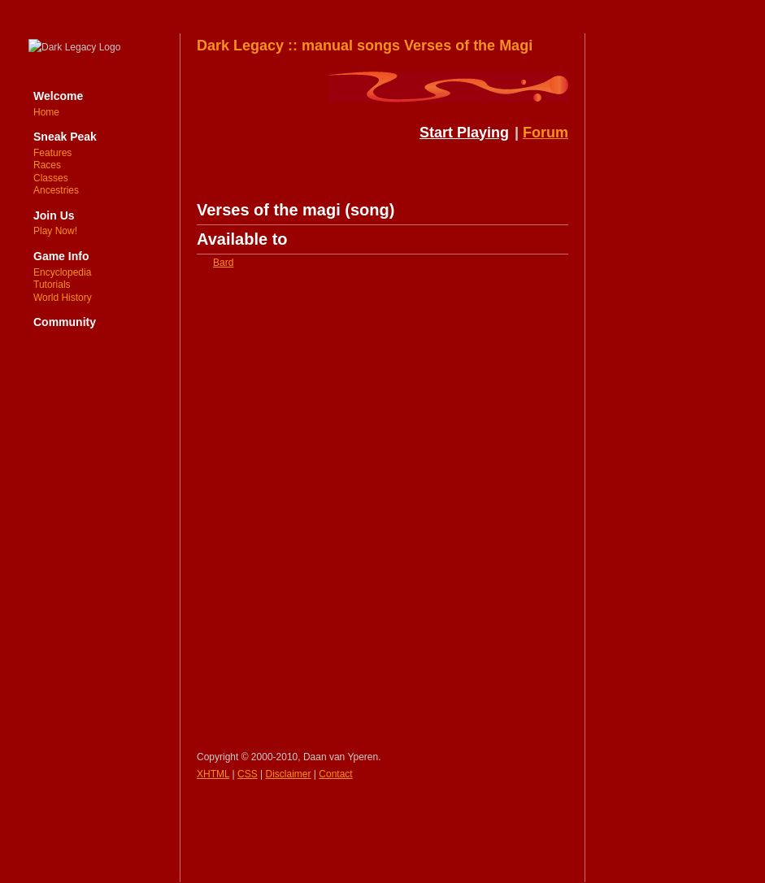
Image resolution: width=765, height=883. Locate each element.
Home (46, 112)
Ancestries (56, 190)
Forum (545, 132)
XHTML (213, 774)
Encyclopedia (62, 272)
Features (52, 153)
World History (62, 297)
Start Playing (464, 132)
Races (47, 165)
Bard (223, 262)
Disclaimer (288, 774)
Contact (335, 774)
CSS (247, 774)
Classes (50, 178)
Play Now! (55, 231)
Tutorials (52, 284)
